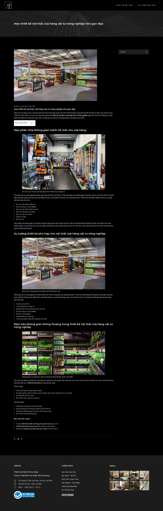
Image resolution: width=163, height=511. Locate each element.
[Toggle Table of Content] (30, 123)
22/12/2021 (24, 106)
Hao (17, 106)
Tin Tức (32, 106)
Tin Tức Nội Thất (68, 490)
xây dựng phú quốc (67, 295)
